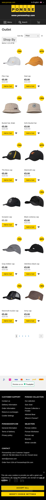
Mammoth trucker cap (10, 311)
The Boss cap (7, 170)
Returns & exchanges (10, 412)
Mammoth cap (29, 170)
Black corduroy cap (31, 217)
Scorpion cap (7, 217)
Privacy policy (7, 435)
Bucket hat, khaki (8, 123)
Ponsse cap (29, 435)
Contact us (6, 401)
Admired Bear (30, 414)
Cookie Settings (8, 416)
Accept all (22, 488)
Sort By (20, 36)
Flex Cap (5, 76)
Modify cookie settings (22, 494)
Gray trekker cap (8, 264)
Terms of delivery (8, 432)
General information (9, 428)
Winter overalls (30, 443)
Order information (8, 408)
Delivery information (9, 405)
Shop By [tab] (9, 39)
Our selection (30, 401)
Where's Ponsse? (31, 418)
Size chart (29, 405)
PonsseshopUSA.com (24, 462)
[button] (37, 2)
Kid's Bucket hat (30, 123)
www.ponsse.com (8, 2)
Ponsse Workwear (32, 432)
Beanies (28, 439)
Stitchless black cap (31, 264)
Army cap (28, 311)
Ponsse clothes (31, 428)
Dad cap (27, 76)
